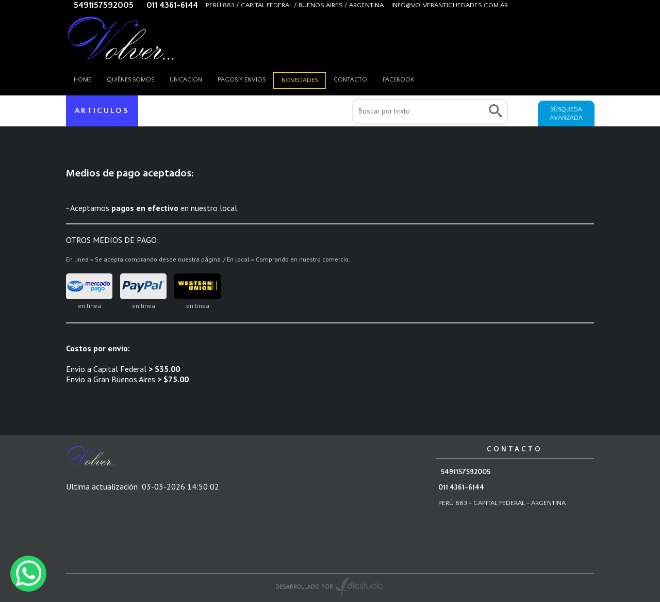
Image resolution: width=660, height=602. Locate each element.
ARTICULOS (102, 110)
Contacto (350, 79)
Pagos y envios (242, 79)
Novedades (300, 80)
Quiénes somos (130, 79)
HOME (82, 79)
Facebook (398, 79)
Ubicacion (186, 79)
